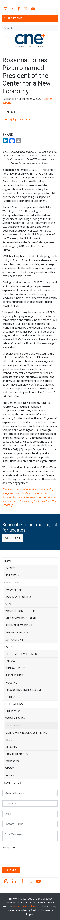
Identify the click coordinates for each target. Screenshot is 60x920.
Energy (10, 661)
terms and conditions (25, 906)
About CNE (11, 582)
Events (10, 568)
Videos (10, 768)
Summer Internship (19, 625)
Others (10, 697)
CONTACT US (12, 782)
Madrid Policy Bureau (20, 618)
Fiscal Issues (14, 675)
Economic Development (22, 654)
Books (9, 775)
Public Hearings (16, 754)
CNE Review (12, 711)
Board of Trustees (18, 597)
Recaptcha (8, 847)
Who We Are (13, 589)
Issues (8, 647)
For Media (12, 575)
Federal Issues (15, 668)
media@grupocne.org (17, 119)
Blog (8, 740)
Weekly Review (15, 718)
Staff (9, 604)
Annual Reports (16, 632)
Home (8, 561)
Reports (11, 747)
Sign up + (12, 538)
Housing (11, 682)
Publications (13, 704)
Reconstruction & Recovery (25, 690)
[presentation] (26, 857)
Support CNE (13, 18)
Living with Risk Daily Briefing (26, 732)
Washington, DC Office (21, 611)
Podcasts (12, 761)
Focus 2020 (14, 725)
